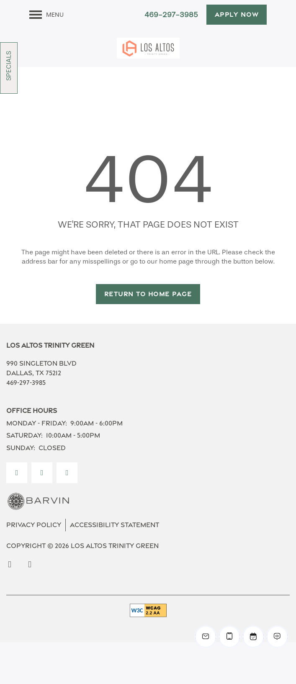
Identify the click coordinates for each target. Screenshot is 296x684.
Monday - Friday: (36, 423)
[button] (236, 15)
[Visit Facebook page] (16, 472)
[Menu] (46, 14)
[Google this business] (67, 472)
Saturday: (24, 435)
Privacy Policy (33, 525)
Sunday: (20, 448)
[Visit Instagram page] (41, 472)
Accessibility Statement (114, 525)
